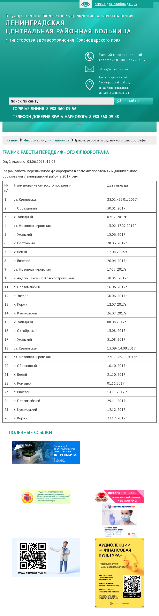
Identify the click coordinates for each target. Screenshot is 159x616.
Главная (12, 140)
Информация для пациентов (46, 140)
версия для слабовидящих (108, 4)
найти (133, 100)
